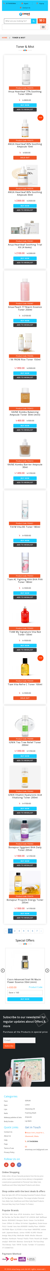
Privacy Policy (9, 1147)
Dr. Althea (16, 1218)
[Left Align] (34, 21)
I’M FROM (5, 1224)
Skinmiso (20, 1236)
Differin (9, 1218)
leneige (4, 1230)
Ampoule (28, 1112)
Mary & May (12, 1230)
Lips (5, 1104)
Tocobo (24, 1239)
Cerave (31, 1215)
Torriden (31, 1239)
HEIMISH (42, 1221)
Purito (31, 1233)
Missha (32, 1230)
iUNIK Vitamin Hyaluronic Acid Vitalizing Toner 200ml (25, 796)
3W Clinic (5, 1209)
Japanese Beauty (12, 1227)
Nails (6, 1108)
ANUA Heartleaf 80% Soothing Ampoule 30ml (25, 193)
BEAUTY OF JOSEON (27, 1212)
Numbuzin (12, 1233)
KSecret (39, 1227)
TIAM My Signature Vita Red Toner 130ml (25, 633)
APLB (20, 1209)
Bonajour (19, 1215)
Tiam (14, 1239)
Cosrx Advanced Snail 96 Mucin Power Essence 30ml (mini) (24, 981)
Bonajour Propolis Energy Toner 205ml (25, 901)
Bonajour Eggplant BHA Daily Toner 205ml (25, 849)
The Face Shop (38, 1236)
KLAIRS (33, 1227)
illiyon (12, 1224)
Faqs (6, 1139)
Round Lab (38, 1233)
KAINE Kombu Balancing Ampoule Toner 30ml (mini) (25, 413)
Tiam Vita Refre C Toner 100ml (25, 684)
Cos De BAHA (39, 1215)
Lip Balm (28, 1116)
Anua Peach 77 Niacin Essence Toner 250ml (25, 308)
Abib (11, 1209)
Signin (24, 3)
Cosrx (4, 1218)
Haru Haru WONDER (20, 1221)
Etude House (42, 1218)
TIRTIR (18, 1239)
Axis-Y (33, 1209)
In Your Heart (27, 1224)
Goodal (9, 1221)
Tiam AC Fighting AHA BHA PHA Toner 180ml (25, 581)
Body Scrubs (9, 1116)
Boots (26, 1215)
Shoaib (31, 1267)
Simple (45, 1233)
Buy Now (25, 105)
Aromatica (26, 1209)
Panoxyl (20, 1233)
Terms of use (9, 1143)
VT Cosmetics (40, 1239)
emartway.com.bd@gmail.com (37, 1144)
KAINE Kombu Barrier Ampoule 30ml (25, 466)
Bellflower (43, 1212)
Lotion (27, 1099)
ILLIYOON (18, 1224)
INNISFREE (36, 1224)
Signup (40, 3)
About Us (7, 1131)
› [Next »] (41, 931)
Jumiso (22, 1227)
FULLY (4, 1221)
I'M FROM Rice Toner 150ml (25, 359)
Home (4, 38)
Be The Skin (6, 1212)
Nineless (5, 1233)
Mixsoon (39, 1230)
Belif (37, 1212)
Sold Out (25, 158)
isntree (43, 1224)
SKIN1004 (12, 1236)
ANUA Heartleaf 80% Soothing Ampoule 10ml (25, 145)
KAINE (27, 1227)
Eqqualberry (33, 1218)
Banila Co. (39, 1209)
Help (6, 1135)
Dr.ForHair (24, 1218)
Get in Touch (33, 1122)
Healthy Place (33, 1221)
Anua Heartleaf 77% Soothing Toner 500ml (25, 93)
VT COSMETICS (7, 1242)
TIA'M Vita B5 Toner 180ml (25, 526)
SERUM (28, 1095)
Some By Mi (28, 1236)
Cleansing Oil (30, 1103)
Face (6, 1096)
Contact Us (25, 8)
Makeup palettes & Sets (13, 1112)
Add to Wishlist (25, 109)
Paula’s (26, 1233)
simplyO (5, 1236)
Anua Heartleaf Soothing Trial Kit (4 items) (25, 246)
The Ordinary (6, 1239)
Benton (4, 1215)
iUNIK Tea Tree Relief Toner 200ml (25, 744)
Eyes (6, 1100)
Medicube (20, 1230)
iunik (3, 1227)
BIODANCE (12, 1215)
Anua (15, 1209)
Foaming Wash (31, 1108)
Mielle (27, 1230)
